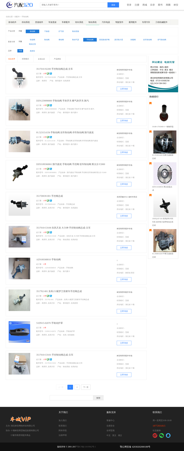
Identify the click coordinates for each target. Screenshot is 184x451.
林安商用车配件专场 (124, 70)
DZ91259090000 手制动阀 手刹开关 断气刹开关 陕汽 (62, 100)
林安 (176, 5)
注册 (137, 5)
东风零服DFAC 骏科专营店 (127, 197)
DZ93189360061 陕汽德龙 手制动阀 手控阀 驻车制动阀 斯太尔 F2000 (70, 164)
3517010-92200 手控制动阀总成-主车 (54, 69)
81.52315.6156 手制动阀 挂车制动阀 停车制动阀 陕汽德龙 (65, 132)
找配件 (17, 17)
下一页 (85, 387)
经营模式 (25, 59)
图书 (160, 5)
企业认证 (41, 59)
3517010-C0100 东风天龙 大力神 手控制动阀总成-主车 (63, 228)
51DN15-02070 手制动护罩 (49, 323)
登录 (129, 5)
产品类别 (57, 59)
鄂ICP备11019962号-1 (86, 447)
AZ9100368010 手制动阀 (48, 259)
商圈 (168, 5)
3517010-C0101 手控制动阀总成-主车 (54, 355)
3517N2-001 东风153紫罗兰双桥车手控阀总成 (59, 291)
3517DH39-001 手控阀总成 (49, 196)
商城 (144, 5)
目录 (152, 5)
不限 (20, 31)
